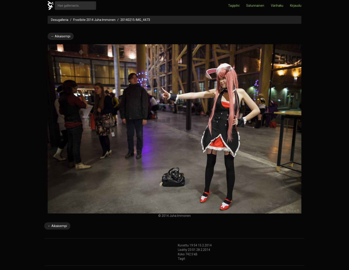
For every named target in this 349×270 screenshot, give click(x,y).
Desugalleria (59, 20)
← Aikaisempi (60, 36)
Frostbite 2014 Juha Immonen (94, 20)
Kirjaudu (295, 5)
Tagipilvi (233, 5)
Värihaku (277, 5)
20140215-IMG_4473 (135, 20)
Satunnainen (255, 5)
